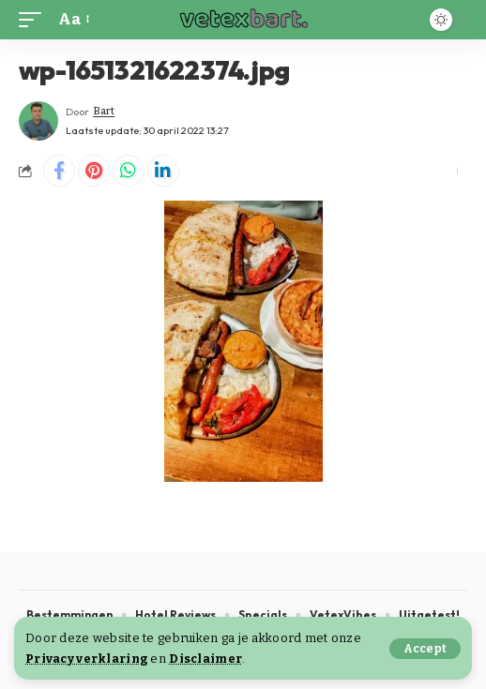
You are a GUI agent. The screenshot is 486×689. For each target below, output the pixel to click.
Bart (103, 111)
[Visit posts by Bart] (38, 121)
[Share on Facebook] (59, 171)
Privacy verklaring (86, 659)
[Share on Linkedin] (163, 171)
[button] (425, 648)
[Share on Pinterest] (94, 171)
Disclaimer (205, 659)
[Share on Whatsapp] (128, 171)
